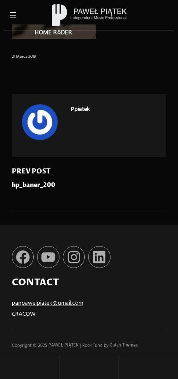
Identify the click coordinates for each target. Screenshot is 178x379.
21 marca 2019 (24, 56)
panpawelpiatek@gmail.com (47, 303)
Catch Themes (124, 345)
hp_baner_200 (33, 185)
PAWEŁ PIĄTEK (64, 345)
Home (29, 367)
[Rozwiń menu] (13, 15)
